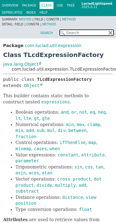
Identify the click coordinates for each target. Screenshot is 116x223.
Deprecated (12, 12)
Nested (25, 19)
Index (31, 12)
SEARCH (46, 33)
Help (43, 12)
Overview (10, 5)
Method (69, 19)
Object (32, 85)
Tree (71, 5)
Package (29, 5)
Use (60, 5)
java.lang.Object (20, 64)
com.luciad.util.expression (53, 45)
